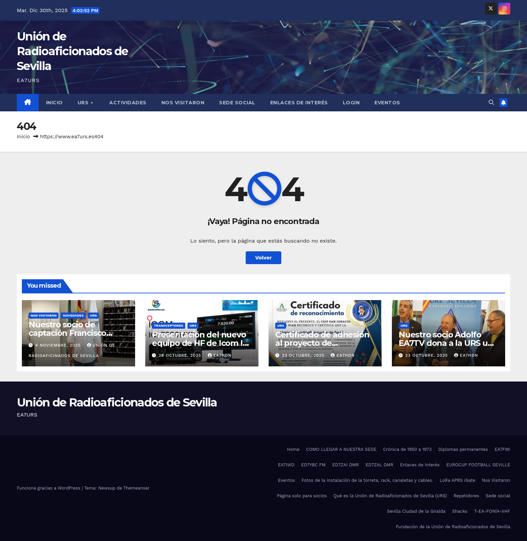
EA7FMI (502, 449)
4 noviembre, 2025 (58, 345)
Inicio (54, 103)
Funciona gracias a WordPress (49, 488)
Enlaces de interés (299, 103)
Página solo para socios (302, 495)
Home (293, 449)
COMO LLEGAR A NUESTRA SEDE (341, 449)
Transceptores (168, 325)
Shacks (459, 511)
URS (84, 103)
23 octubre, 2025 (304, 355)
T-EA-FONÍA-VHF (492, 511)
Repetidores (466, 495)
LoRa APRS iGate (457, 480)
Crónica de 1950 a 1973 (407, 449)
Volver (263, 257)
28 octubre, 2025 (181, 355)
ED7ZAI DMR (345, 464)
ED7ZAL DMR (380, 464)
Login (351, 103)
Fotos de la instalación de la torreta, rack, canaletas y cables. (367, 480)
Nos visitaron (183, 103)
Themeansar (136, 488)
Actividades (127, 103)
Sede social (237, 103)
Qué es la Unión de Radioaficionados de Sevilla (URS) (390, 495)
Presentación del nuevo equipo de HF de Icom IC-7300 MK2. (201, 343)
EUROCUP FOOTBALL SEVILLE (478, 464)
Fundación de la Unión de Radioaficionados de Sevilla (453, 526)
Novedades (73, 315)
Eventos (387, 103)
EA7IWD (286, 464)
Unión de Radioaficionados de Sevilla (72, 51)
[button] (491, 102)
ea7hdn (220, 355)
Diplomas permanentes (463, 449)
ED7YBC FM (313, 464)
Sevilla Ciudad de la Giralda (416, 511)
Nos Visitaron (496, 480)
